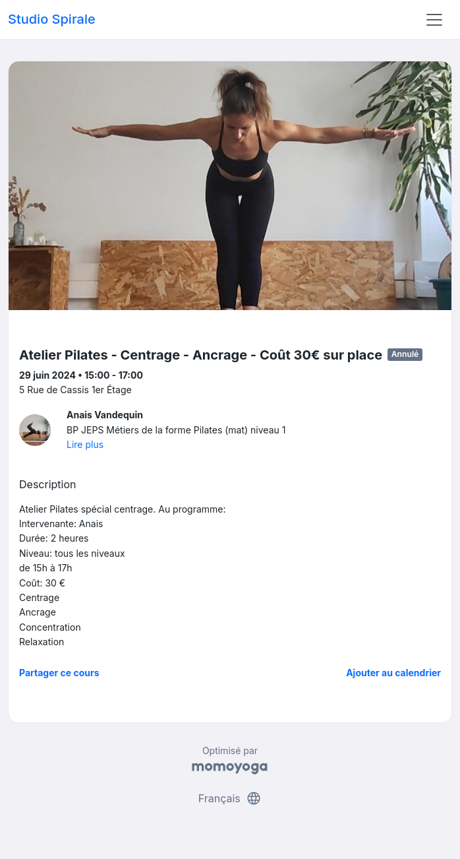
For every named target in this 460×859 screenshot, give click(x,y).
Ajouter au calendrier (393, 672)
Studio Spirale (52, 19)
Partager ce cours (59, 672)
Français (230, 798)
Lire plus (85, 444)
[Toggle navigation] (434, 19)
